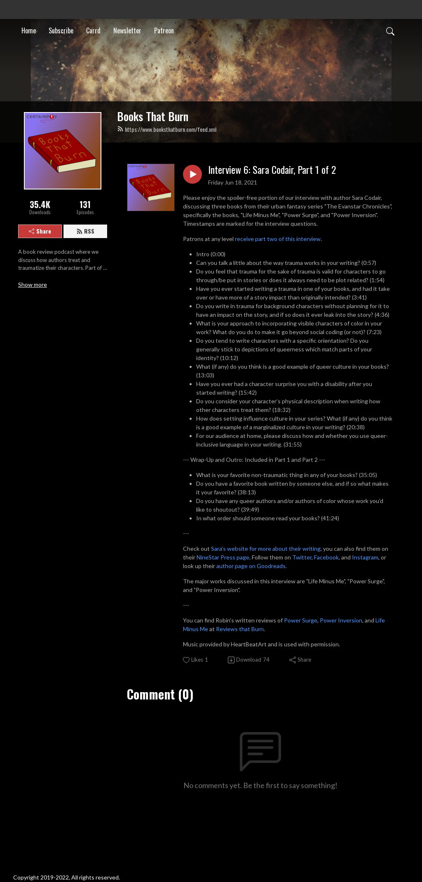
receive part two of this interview (278, 238)
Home (28, 30)
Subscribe (61, 30)
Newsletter (127, 30)
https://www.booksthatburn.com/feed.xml (166, 129)
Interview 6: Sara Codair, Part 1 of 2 (272, 169)
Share (40, 231)
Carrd (93, 30)
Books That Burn (152, 116)
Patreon (164, 30)
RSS (85, 231)
